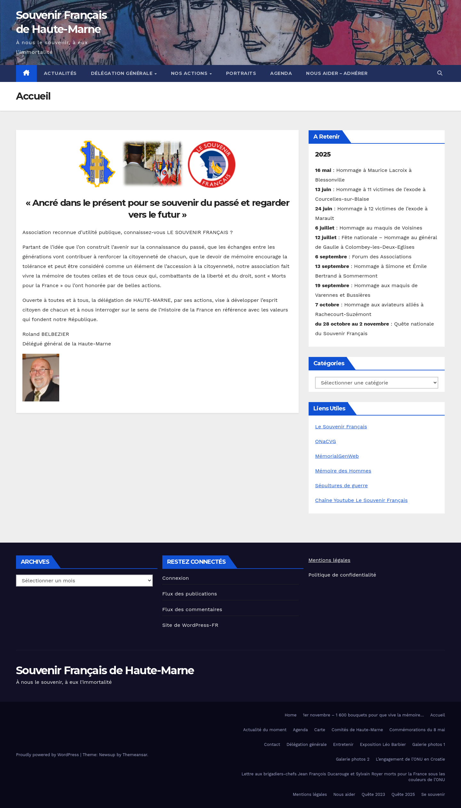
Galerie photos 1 (428, 744)
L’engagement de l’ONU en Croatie (410, 759)
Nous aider (344, 794)
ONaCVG (325, 441)
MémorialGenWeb (337, 456)
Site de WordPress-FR (190, 625)
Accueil (437, 715)
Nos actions (190, 73)
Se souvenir (433, 794)
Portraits (241, 73)
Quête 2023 (373, 794)
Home (290, 715)
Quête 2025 (403, 794)
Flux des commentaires (192, 609)
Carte (319, 729)
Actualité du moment (265, 729)
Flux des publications (189, 594)
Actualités (60, 73)
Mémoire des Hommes (343, 471)
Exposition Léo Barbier (383, 744)
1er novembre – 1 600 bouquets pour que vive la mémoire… (363, 715)
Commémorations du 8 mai (417, 729)
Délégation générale (122, 73)
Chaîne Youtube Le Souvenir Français (361, 500)
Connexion (175, 578)
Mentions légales (329, 560)
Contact (272, 744)
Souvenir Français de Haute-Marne (105, 670)
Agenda (281, 73)
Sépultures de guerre (341, 485)
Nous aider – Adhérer (337, 73)
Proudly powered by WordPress (48, 754)
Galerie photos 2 (352, 759)
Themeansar (135, 754)
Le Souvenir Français (341, 427)
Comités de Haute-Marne (357, 729)
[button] (439, 73)
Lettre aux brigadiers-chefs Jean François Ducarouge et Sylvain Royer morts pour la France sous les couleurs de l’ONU (343, 777)
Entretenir (343, 744)
